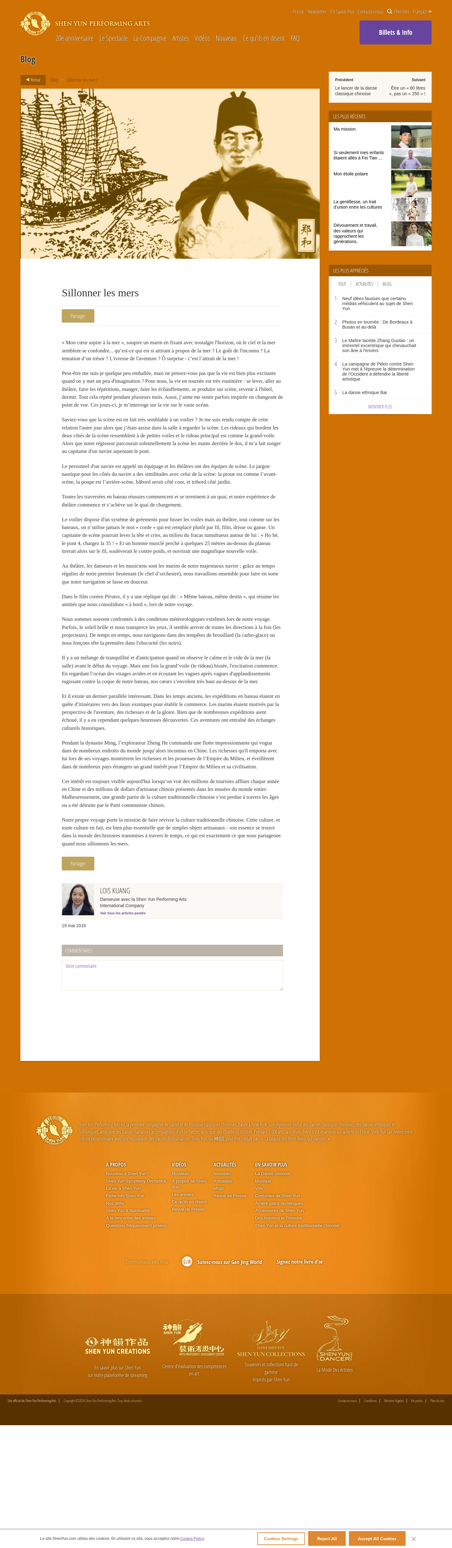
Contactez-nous (370, 11)
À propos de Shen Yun (189, 1306)
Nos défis (115, 1325)
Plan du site (437, 1523)
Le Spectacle (113, 38)
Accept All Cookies (377, 1539)
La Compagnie (149, 38)
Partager (78, 315)
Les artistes (183, 1317)
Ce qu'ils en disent (264, 38)
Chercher (398, 11)
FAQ (295, 38)
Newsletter (317, 11)
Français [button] (422, 11)
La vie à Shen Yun (123, 1311)
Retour (31, 80)
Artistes (180, 38)
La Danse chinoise (272, 1296)
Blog (54, 79)
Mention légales (394, 1523)
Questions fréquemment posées (136, 1348)
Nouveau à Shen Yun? (127, 1296)
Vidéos (202, 38)
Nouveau (226, 38)
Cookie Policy (192, 1539)
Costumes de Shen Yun (277, 1318)
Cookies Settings (278, 1539)
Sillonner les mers (82, 79)
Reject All (327, 1539)
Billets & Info (395, 32)
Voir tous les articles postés (122, 1035)
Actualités (364, 284)
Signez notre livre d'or (300, 1384)
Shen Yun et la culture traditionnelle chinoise (297, 1348)
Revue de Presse (188, 1331)
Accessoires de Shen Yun (279, 1333)
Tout (342, 284)
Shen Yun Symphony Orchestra (136, 1303)
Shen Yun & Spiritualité (128, 1333)
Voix (259, 1311)
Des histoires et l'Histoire (278, 1340)
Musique (263, 1303)
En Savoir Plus (342, 11)
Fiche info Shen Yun (125, 1318)
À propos (116, 1287)
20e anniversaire (74, 38)
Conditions (370, 1523)
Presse (298, 11)
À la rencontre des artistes (130, 1340)
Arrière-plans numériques (279, 1325)
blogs (218, 1311)
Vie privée (417, 1523)
